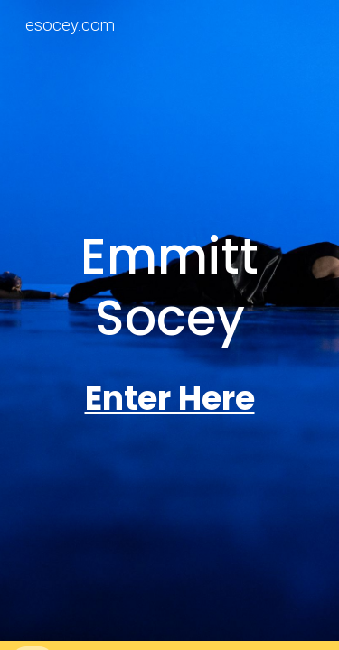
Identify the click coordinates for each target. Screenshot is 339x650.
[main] (170, 287)
